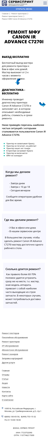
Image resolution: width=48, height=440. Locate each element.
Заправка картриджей (12, 358)
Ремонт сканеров (10, 354)
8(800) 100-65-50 (11, 416)
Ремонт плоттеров (10, 333)
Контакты (6, 391)
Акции (5, 383)
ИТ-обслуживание (10, 345)
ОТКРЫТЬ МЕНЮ (24, 9)
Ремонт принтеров (18, 13)
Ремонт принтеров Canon (12, 16)
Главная (5, 13)
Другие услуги (8, 362)
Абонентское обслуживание (15, 350)
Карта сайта (7, 395)
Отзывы (5, 374)
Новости (6, 387)
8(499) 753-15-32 (28, 416)
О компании (7, 400)
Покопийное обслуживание (15, 337)
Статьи (5, 379)
